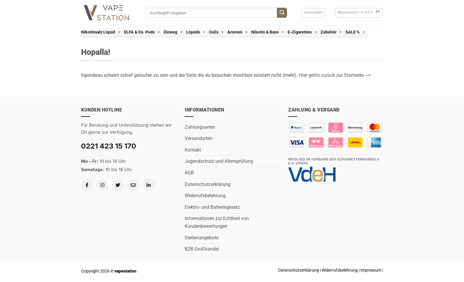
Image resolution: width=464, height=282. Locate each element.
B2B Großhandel (202, 249)
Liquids (196, 32)
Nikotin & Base (268, 32)
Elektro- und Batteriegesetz (212, 207)
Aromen (237, 32)
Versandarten (198, 138)
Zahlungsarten (200, 127)
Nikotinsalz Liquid (101, 32)
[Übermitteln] (282, 13)
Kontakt (193, 150)
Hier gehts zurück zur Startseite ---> (335, 75)
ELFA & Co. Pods (142, 32)
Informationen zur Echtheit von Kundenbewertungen (217, 222)
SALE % (355, 32)
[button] (359, 12)
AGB (189, 173)
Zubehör (331, 32)
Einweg (173, 32)
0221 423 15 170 (108, 146)
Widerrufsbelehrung (205, 195)
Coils (216, 32)
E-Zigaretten (303, 32)
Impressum (370, 270)
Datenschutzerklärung (208, 184)
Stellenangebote (201, 237)
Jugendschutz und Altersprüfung (219, 161)
